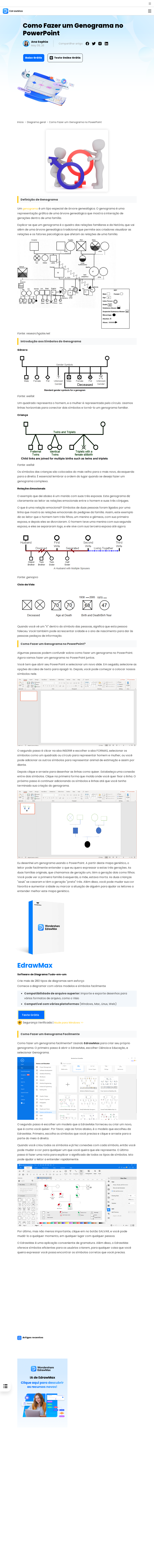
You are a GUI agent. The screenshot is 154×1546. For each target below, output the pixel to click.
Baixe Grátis (33, 57)
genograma (31, 209)
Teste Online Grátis (65, 57)
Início (20, 122)
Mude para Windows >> (69, 1023)
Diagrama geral (36, 122)
